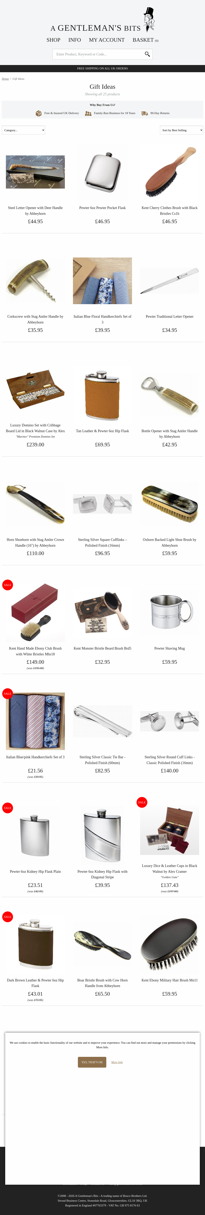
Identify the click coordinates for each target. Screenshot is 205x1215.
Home (5, 78)
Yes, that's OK (92, 1062)
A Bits (102, 20)
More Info (117, 1062)
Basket (146, 40)
